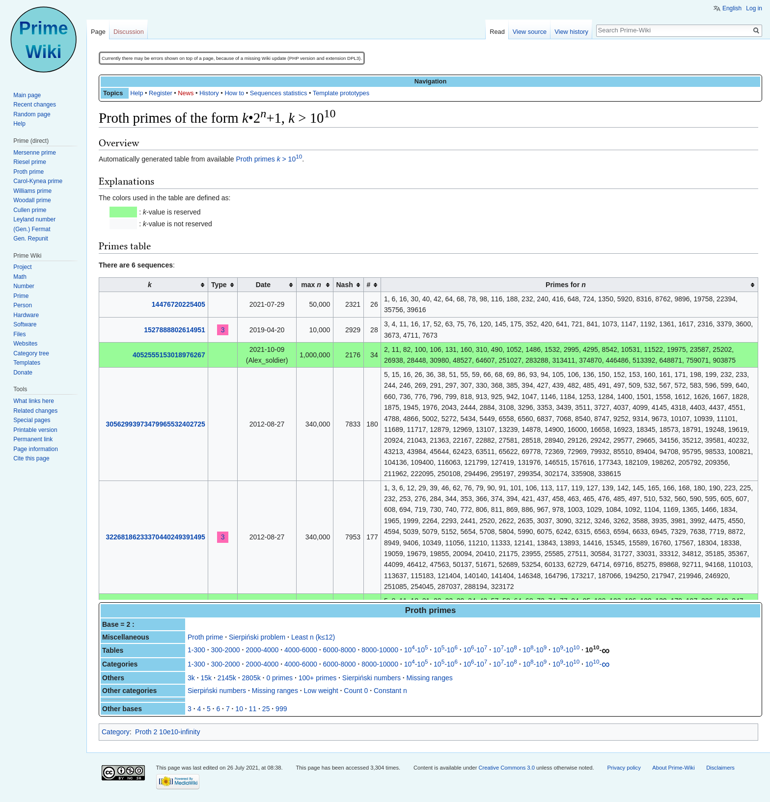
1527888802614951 (174, 330)
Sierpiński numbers (371, 678)
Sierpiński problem (257, 637)
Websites (25, 343)
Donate (22, 372)
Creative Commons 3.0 (507, 768)
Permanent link (33, 439)
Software (24, 324)
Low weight (321, 691)
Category (116, 732)
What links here (33, 401)
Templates (26, 362)
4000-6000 (300, 650)
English (732, 8)
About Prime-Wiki (673, 768)
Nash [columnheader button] (344, 285)
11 (253, 709)
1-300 (196, 650)
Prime (20, 296)
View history (571, 31)
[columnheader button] (153, 285)
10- (597, 650)
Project (22, 267)
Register (160, 93)
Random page (31, 114)
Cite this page (31, 458)
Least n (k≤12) (313, 637)
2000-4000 (262, 650)
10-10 (416, 650)
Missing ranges (430, 678)
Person (22, 305)
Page (98, 31)
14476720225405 (178, 304)
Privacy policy (623, 768)
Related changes (35, 410)
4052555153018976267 (169, 355)
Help (136, 93)
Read (497, 31)
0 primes (279, 678)
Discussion (128, 31)
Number (23, 286)
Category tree (31, 353)
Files (19, 334)
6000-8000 (339, 650)
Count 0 (356, 691)
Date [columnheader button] (263, 285)
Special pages (31, 420)
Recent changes (34, 104)
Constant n (390, 691)
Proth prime (205, 637)
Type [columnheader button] (219, 285)
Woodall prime (32, 200)
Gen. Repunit (30, 238)
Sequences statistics (278, 93)
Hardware (26, 315)
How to (234, 93)
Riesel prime (29, 162)
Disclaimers (720, 768)
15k (206, 678)
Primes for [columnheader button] (566, 285)
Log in (754, 8)
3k (191, 678)
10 (239, 709)
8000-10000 (379, 650)
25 (266, 709)
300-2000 (225, 650)
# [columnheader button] (368, 285)
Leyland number (34, 219)
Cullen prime (29, 210)
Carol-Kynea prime (37, 181)
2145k (227, 678)
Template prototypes (341, 93)
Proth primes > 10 (269, 159)
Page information (35, 449)
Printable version (35, 430)
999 (281, 709)
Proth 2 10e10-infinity (167, 732)
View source (530, 31)
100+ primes (317, 678)
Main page (27, 95)
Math (20, 276)
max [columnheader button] (311, 285)
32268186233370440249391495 (155, 537)
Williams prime (32, 190)
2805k (251, 678)
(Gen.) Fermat (31, 229)
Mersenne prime (34, 152)
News (185, 93)
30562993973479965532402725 (155, 424)
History (209, 93)
